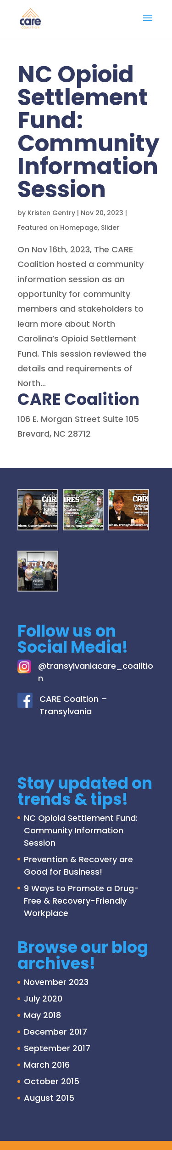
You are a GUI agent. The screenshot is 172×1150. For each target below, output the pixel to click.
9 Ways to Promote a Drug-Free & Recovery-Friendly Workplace (81, 900)
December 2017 (55, 1031)
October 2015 (51, 1081)
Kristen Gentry (51, 212)
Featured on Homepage (57, 227)
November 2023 (56, 982)
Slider (110, 227)
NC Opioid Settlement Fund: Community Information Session (88, 131)
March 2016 (47, 1064)
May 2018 (42, 1015)
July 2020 (43, 998)
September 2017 (57, 1048)
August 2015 (49, 1098)
